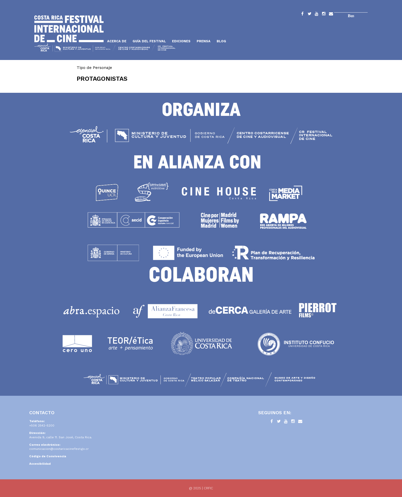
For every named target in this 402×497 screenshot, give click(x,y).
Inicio (69, 28)
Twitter (309, 15)
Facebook (302, 15)
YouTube (317, 15)
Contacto (331, 15)
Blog (221, 41)
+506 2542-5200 (41, 425)
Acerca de (116, 41)
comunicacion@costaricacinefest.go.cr (59, 449)
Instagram (324, 15)
